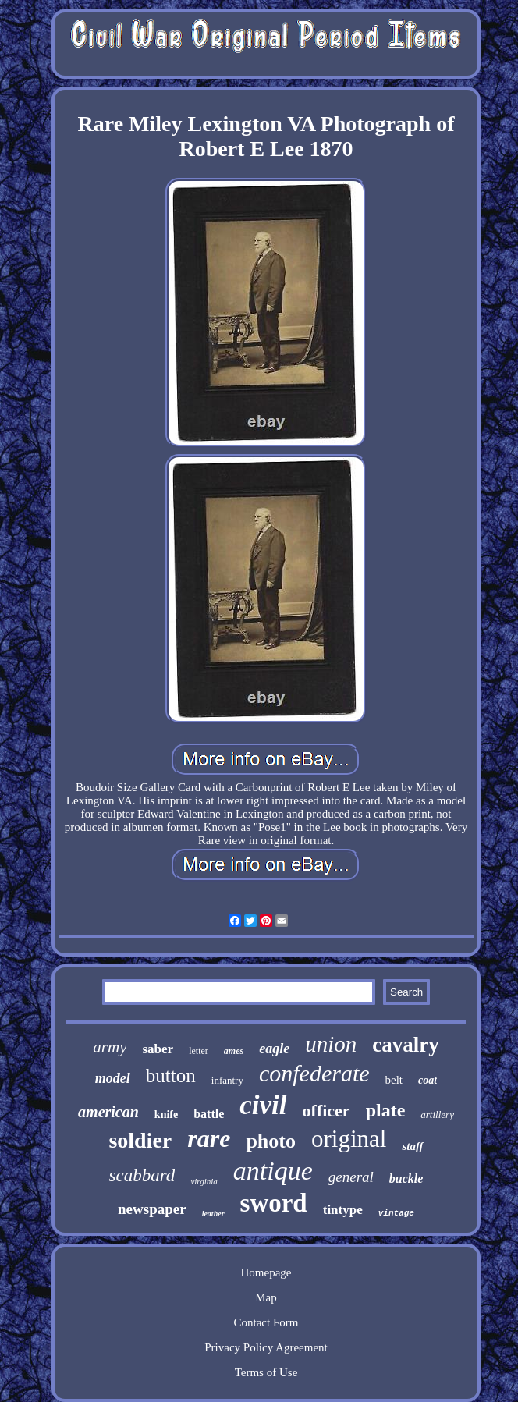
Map (266, 1297)
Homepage (266, 1272)
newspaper (152, 1209)
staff (412, 1146)
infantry (227, 1080)
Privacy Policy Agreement (265, 1347)
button (171, 1075)
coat (427, 1080)
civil (262, 1105)
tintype (343, 1209)
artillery (437, 1114)
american (108, 1111)
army (109, 1047)
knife (166, 1114)
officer (326, 1110)
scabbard (142, 1175)
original (348, 1138)
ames (233, 1050)
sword (273, 1203)
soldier (140, 1140)
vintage (396, 1213)
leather (213, 1213)
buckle (406, 1178)
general (351, 1177)
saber (157, 1049)
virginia (203, 1181)
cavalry (405, 1044)
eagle (274, 1048)
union (331, 1043)
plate (386, 1110)
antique (273, 1170)
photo (271, 1141)
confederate (314, 1073)
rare (208, 1138)
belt (394, 1080)
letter (198, 1050)
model (112, 1078)
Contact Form (266, 1322)
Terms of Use (266, 1372)
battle (208, 1113)
